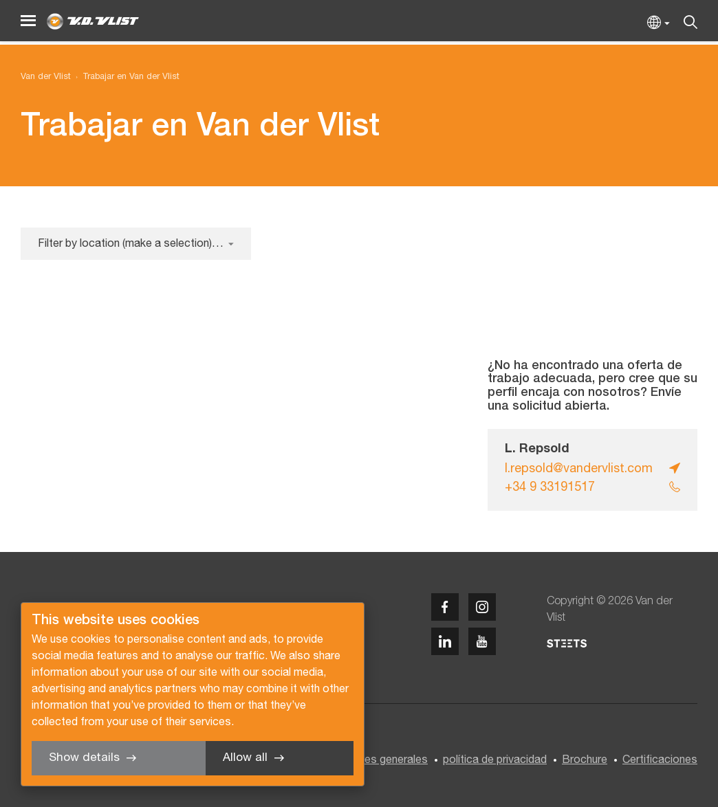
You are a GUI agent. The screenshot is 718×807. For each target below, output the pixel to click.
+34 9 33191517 (550, 488)
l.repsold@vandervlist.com (579, 469)
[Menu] (28, 21)
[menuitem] (125, 77)
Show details (84, 758)
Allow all (245, 758)
